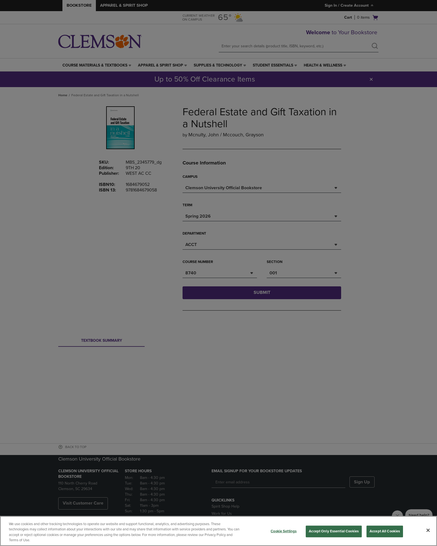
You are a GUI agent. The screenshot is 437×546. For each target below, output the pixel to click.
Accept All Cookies (385, 531)
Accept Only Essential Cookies (334, 531)
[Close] (428, 530)
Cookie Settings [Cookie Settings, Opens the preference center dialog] (284, 531)
